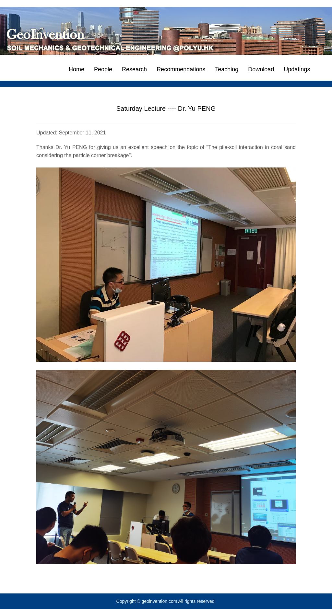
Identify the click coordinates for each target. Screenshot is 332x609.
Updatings (297, 69)
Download (261, 69)
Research (134, 69)
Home (76, 69)
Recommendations (181, 69)
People (103, 69)
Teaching (226, 69)
